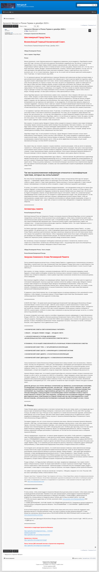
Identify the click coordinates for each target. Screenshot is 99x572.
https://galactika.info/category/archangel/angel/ (37, 545)
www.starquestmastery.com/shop (33, 515)
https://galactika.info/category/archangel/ (35, 540)
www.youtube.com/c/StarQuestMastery (73, 499)
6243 (12, 32)
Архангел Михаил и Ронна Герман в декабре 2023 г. (26, 23)
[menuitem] (11, 12)
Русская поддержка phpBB (49, 566)
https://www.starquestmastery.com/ (36, 481)
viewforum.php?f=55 (30, 532)
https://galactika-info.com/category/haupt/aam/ (37, 534)
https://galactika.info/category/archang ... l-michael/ (38, 531)
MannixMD (53, 563)
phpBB (46, 564)
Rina (6, 29)
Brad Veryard (53, 561)
